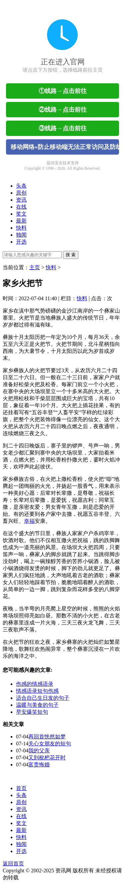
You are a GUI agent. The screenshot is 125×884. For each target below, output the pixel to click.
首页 (21, 788)
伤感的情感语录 (34, 684)
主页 (34, 267)
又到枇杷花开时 (47, 757)
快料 (21, 228)
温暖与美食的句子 (37, 705)
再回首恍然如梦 (47, 736)
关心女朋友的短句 (49, 743)
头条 (21, 186)
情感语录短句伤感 (37, 691)
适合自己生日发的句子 (42, 698)
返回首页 (13, 863)
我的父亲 (39, 750)
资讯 (21, 200)
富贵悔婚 (39, 764)
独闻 (21, 235)
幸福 (29, 521)
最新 (21, 221)
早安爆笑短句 (32, 712)
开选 (21, 242)
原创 (21, 193)
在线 (21, 207)
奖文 (21, 214)
